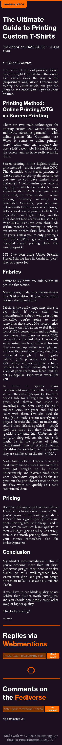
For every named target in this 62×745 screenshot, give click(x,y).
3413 (55, 406)
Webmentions (25, 644)
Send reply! (53, 655)
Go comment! (52, 709)
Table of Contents (18, 63)
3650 (6, 418)
